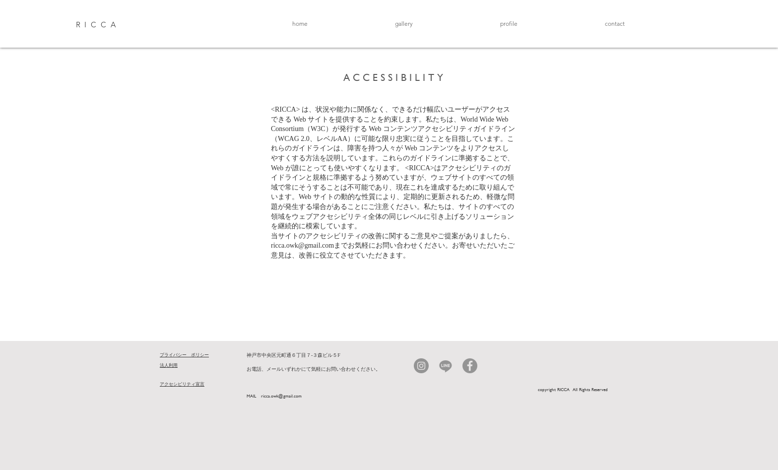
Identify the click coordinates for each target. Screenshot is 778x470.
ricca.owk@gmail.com (302, 245)
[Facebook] (469, 365)
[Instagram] (421, 365)
